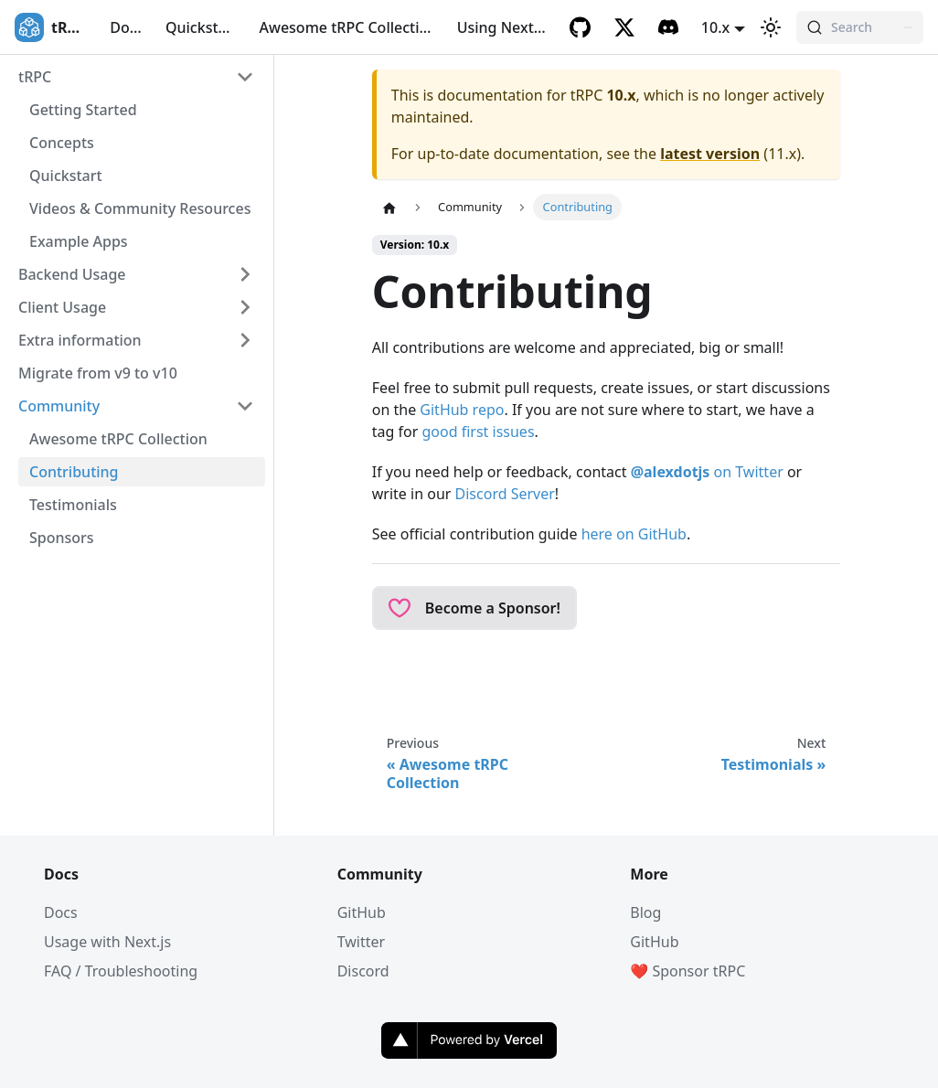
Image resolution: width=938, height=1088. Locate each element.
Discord (363, 971)
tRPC (34, 77)
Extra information (80, 340)
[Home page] (389, 207)
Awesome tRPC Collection (349, 27)
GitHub (361, 912)
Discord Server (505, 494)
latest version (710, 154)
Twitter (361, 942)
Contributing (74, 472)
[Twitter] (624, 27)
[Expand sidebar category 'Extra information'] (245, 340)
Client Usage (62, 307)
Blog (645, 912)
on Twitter (707, 472)
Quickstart (202, 27)
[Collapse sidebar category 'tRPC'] (245, 76)
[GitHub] (580, 27)
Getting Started (83, 110)
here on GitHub (634, 534)
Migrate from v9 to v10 (97, 373)
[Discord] (668, 27)
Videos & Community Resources (139, 208)
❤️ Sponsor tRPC (687, 971)
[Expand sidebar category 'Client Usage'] (245, 307)
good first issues (477, 431)
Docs (127, 27)
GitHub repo (462, 410)
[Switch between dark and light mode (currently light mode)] (770, 27)
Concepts (61, 143)
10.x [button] (715, 27)
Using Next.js (503, 27)
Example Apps (78, 241)
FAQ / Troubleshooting (120, 971)
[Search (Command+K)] (859, 27)
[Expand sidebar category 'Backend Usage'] (245, 274)
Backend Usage (72, 274)
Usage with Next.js (107, 942)
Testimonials (73, 505)
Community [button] (59, 406)
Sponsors (61, 538)
